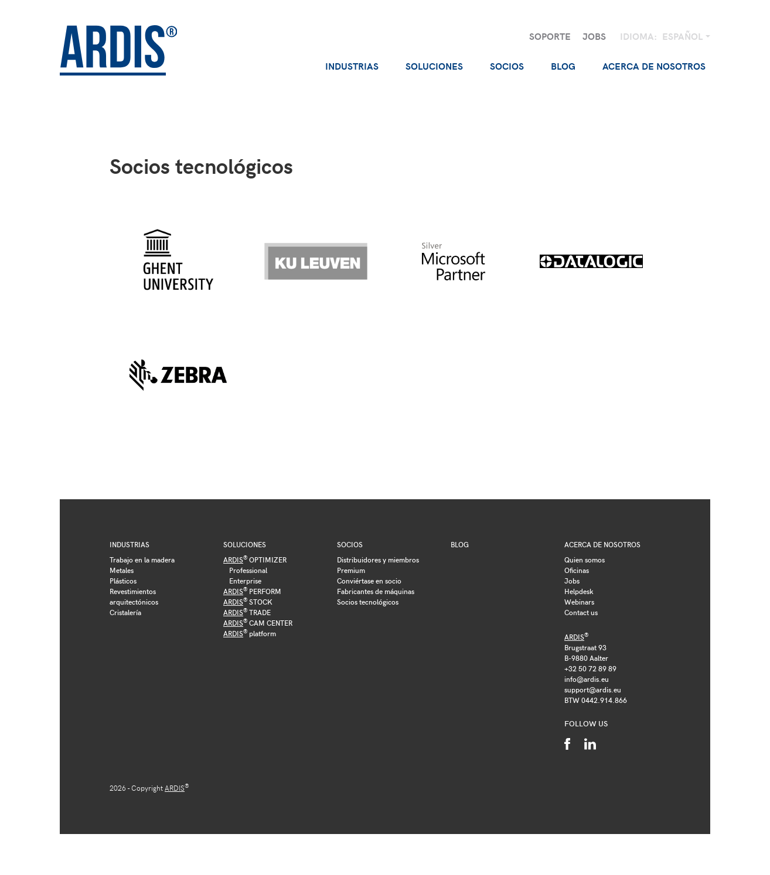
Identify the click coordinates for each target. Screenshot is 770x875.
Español (683, 36)
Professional (248, 570)
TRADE (247, 612)
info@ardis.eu (586, 679)
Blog (563, 66)
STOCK (247, 601)
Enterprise (245, 580)
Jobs (594, 36)
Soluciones (244, 544)
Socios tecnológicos (367, 601)
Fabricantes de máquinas (375, 591)
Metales (122, 570)
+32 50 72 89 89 (590, 668)
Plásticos (123, 580)
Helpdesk (579, 591)
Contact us (581, 612)
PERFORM (252, 591)
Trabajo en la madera (142, 559)
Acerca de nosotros (602, 544)
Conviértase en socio (369, 580)
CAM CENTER (257, 622)
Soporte (550, 36)
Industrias (129, 544)
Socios (350, 544)
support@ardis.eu (592, 689)
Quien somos (584, 559)
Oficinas (576, 570)
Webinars (579, 601)
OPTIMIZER (255, 559)
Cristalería (125, 612)
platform (249, 633)
